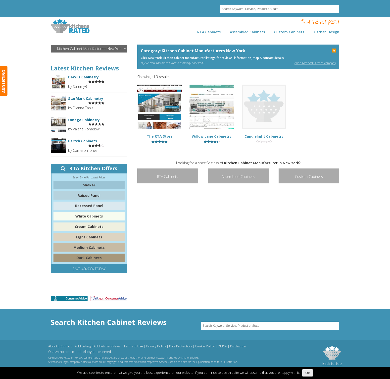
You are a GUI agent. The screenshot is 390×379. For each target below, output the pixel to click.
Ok (307, 373)
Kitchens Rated (70, 25)
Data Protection (180, 346)
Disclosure (238, 346)
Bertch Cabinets (82, 141)
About (52, 346)
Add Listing (83, 346)
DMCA (222, 346)
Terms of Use (133, 346)
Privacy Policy (156, 346)
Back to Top (332, 363)
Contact (66, 346)
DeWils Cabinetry (83, 77)
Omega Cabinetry (84, 120)
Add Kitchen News (107, 346)
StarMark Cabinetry (85, 99)
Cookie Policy (205, 346)
